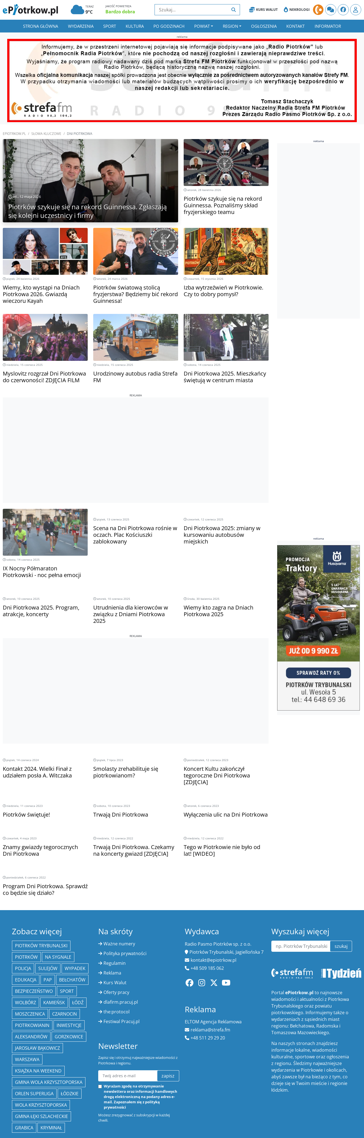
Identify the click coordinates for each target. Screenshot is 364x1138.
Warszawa (27, 1059)
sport (67, 991)
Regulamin (114, 963)
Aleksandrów (31, 1037)
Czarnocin (64, 1014)
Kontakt (295, 26)
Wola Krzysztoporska (41, 1105)
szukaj (341, 946)
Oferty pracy (116, 992)
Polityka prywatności (124, 953)
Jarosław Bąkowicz (37, 1048)
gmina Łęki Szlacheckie (41, 1116)
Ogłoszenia (264, 26)
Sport (109, 26)
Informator (328, 26)
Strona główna (40, 26)
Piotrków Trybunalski (41, 946)
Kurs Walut (263, 9)
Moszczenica (30, 1014)
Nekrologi (297, 9)
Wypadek (75, 968)
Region (230, 26)
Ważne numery (119, 944)
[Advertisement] (136, 436)
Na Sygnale (58, 957)
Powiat (202, 26)
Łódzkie (70, 1094)
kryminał (51, 1128)
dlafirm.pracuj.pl (120, 1002)
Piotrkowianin (32, 1025)
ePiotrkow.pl (14, 133)
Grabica (24, 1128)
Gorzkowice (69, 1037)
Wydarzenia (80, 26)
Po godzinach (168, 26)
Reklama (112, 973)
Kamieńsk (54, 1002)
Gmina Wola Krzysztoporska (48, 1082)
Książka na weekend (38, 1071)
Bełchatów (72, 980)
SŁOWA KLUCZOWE (46, 133)
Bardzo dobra (120, 12)
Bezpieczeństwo (34, 991)
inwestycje (69, 1025)
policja (23, 968)
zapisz (168, 1076)
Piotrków (26, 957)
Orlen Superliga (34, 1094)
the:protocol (116, 1012)
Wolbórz (25, 1002)
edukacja (25, 980)
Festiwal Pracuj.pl (121, 1021)
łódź (78, 1002)
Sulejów (47, 968)
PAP (48, 980)
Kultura (135, 26)
